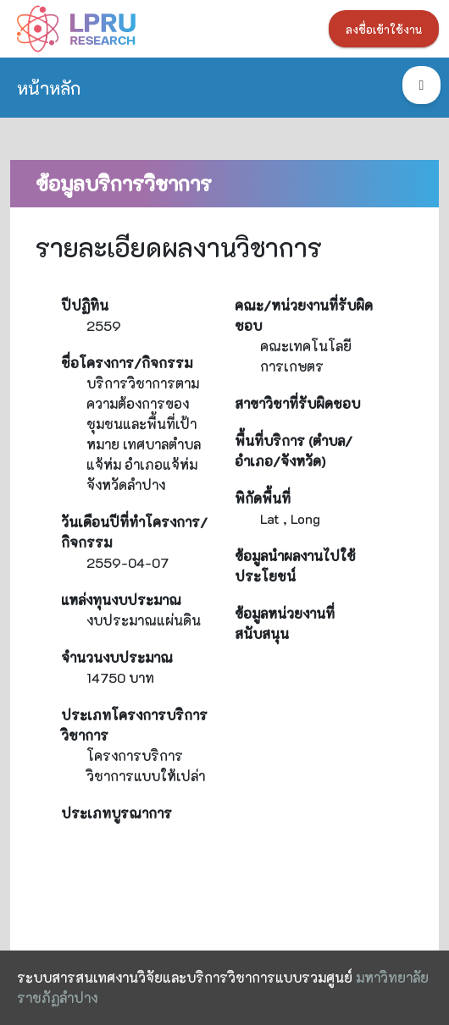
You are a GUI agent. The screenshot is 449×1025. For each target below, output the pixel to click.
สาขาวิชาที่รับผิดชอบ (297, 403)
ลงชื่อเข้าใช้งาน (384, 29)
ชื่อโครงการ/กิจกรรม (126, 363)
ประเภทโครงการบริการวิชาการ (134, 725)
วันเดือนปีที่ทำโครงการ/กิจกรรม (134, 532)
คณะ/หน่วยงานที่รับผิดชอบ (304, 315)
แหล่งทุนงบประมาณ (121, 600)
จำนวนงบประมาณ (117, 657)
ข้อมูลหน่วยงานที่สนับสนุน (285, 623)
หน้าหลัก (48, 87)
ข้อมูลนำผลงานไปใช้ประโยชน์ (295, 566)
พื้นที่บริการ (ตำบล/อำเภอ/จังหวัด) (293, 451)
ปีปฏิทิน (84, 305)
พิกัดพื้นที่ (263, 498)
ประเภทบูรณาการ (116, 813)
